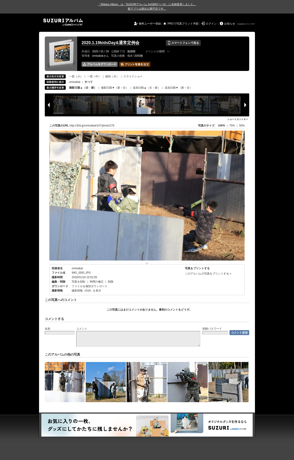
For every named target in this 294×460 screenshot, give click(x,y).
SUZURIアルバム (63, 22)
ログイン (211, 23)
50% (242, 125)
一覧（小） (76, 76)
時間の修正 (97, 281)
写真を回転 (78, 281)
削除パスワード (212, 328)
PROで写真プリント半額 (183, 23)
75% (232, 125)
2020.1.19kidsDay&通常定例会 (110, 42)
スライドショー (133, 76)
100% (221, 125)
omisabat (74, 82)
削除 (110, 281)
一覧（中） (94, 76)
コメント (81, 328)
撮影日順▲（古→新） (83, 87)
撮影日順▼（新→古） (115, 87)
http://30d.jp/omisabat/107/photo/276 (92, 125)
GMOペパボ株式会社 (246, 24)
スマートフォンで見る (183, 43)
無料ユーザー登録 (150, 23)
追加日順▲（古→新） (146, 87)
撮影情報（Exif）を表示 (86, 290)
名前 (47, 328)
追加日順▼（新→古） (178, 87)
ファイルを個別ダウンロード (89, 286)
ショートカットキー (237, 119)
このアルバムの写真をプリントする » (208, 273)
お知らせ (229, 23)
